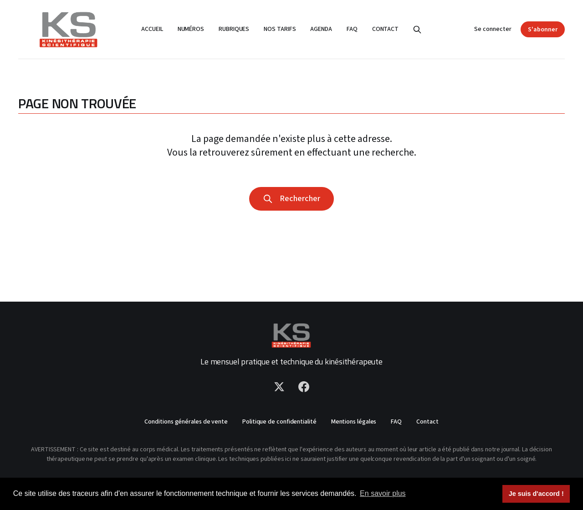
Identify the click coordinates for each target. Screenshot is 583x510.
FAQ (352, 29)
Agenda (321, 29)
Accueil (152, 29)
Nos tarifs (280, 29)
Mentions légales (354, 421)
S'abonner (542, 29)
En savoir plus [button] (383, 493)
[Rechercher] (417, 29)
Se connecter (492, 29)
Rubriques (234, 29)
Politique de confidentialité (279, 421)
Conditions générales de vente (186, 421)
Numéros (191, 29)
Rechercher (291, 198)
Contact (385, 29)
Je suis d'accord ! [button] (536, 493)
